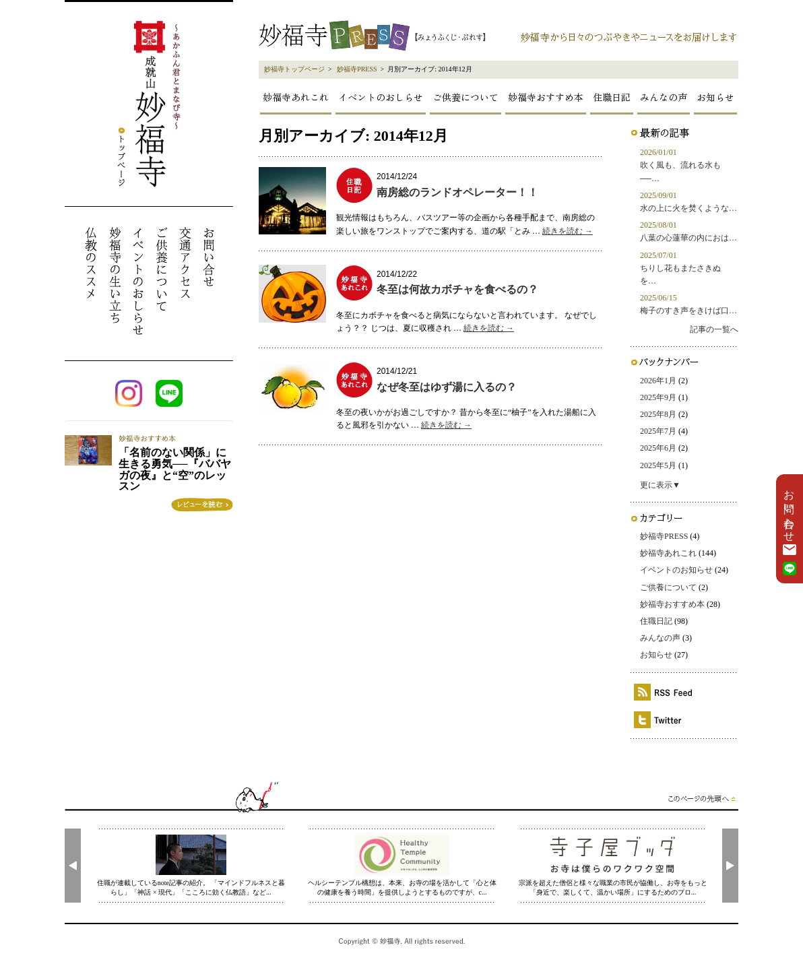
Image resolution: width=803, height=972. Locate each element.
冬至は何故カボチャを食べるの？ (457, 289)
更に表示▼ (660, 485)
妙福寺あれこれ (296, 97)
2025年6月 (658, 448)
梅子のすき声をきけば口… (688, 310)
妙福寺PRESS (357, 69)
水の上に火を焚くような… (688, 208)
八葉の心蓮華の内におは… (688, 237)
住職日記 (612, 97)
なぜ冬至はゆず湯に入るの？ (447, 387)
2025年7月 (658, 431)
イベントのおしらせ (380, 97)
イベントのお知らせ (676, 570)
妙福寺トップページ (294, 69)
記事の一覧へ (714, 329)
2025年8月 (658, 414)
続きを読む (567, 231)
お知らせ (715, 97)
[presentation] (73, 866)
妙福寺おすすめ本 (545, 97)
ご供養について (465, 97)
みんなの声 (663, 97)
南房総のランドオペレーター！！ (457, 192)
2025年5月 (658, 465)
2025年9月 (658, 397)
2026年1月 (658, 380)
